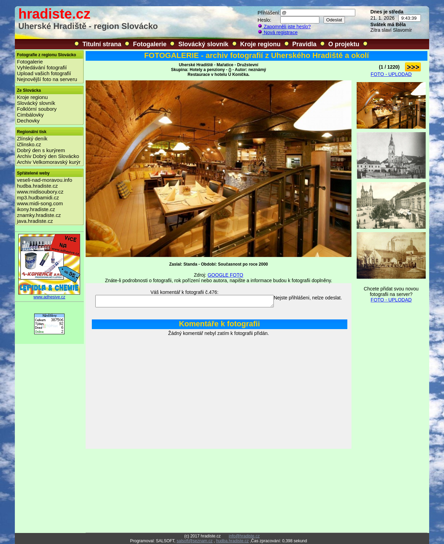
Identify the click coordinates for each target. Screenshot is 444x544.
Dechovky (28, 120)
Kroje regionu (260, 44)
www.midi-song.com (40, 203)
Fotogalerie (149, 44)
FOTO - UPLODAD (391, 74)
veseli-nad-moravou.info (44, 180)
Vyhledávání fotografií (42, 67)
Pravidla (304, 44)
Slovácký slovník (203, 44)
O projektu (343, 44)
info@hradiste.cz (244, 536)
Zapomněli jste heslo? (284, 26)
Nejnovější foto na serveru (47, 79)
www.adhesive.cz (49, 295)
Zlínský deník (32, 138)
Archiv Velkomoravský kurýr (48, 162)
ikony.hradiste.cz (36, 209)
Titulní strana (102, 44)
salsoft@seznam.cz (194, 540)
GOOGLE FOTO (225, 275)
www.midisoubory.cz (40, 192)
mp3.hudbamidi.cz (38, 197)
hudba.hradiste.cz (37, 186)
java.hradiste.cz (35, 221)
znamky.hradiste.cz (39, 215)
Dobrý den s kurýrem (41, 150)
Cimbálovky (30, 115)
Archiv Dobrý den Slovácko (48, 156)
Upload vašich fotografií (44, 73)
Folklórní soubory (37, 109)
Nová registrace (278, 32)
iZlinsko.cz (29, 144)
